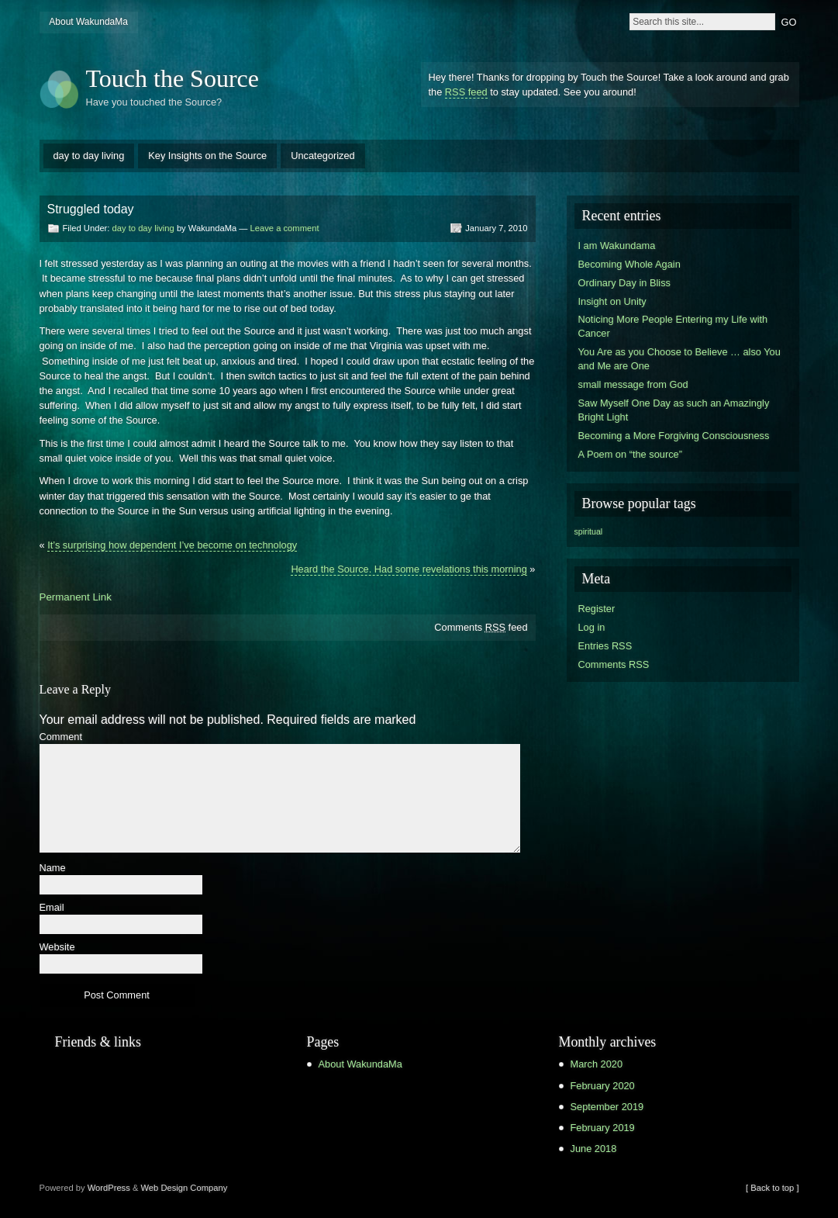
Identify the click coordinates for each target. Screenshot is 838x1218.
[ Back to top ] (772, 1187)
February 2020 (603, 1086)
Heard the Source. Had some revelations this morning (408, 569)
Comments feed (480, 627)
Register (597, 608)
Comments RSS (614, 664)
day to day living (89, 155)
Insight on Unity (612, 301)
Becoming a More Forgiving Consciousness (674, 435)
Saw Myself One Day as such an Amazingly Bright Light (674, 410)
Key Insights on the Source (207, 155)
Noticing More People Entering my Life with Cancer (673, 326)
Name (53, 868)
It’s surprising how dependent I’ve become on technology (172, 545)
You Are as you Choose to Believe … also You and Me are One (679, 359)
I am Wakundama (617, 245)
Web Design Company (184, 1187)
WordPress (109, 1187)
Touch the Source (172, 78)
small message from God (633, 384)
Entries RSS (605, 646)
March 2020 (597, 1064)
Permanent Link (76, 597)
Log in (591, 627)
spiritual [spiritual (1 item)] (588, 531)
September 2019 (607, 1106)
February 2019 (603, 1127)
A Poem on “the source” (630, 454)
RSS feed (466, 92)
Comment (61, 737)
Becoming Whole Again (629, 264)
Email (52, 908)
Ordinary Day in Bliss (624, 283)
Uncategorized (323, 155)
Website (57, 948)
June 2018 (594, 1148)
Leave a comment (284, 228)
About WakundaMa (88, 21)
